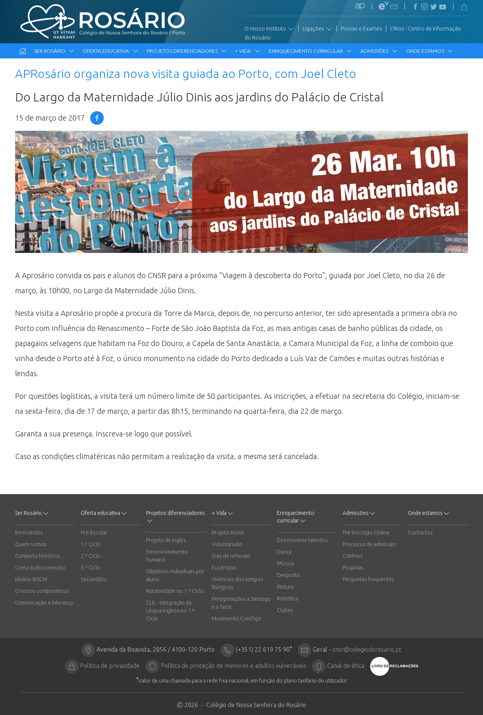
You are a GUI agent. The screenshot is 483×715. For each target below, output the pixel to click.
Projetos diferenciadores (187, 51)
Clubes (285, 610)
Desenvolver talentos (302, 540)
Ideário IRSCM (31, 579)
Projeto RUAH (228, 533)
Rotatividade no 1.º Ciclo (175, 591)
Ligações (318, 29)
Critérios (353, 556)
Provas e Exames (361, 29)
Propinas (353, 568)
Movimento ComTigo (236, 618)
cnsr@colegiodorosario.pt (366, 649)
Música (285, 563)
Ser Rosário (54, 51)
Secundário (94, 579)
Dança (284, 552)
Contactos (420, 533)
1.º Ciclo (90, 544)
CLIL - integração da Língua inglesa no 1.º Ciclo (170, 611)
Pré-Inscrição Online (366, 533)
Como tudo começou (40, 568)
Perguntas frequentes (368, 579)
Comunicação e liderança (44, 603)
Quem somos (31, 544)
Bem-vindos (29, 533)
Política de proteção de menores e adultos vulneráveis (233, 665)
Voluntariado (227, 544)
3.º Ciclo (90, 568)
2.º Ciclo (90, 556)
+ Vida (248, 51)
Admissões (379, 51)
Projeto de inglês (166, 540)
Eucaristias (224, 568)
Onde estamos (430, 51)
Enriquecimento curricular (311, 51)
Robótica (287, 599)
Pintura (285, 587)
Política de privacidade (110, 665)
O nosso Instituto (270, 29)
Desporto (288, 575)
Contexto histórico (37, 556)
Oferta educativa (111, 51)
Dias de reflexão (231, 556)
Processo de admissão (369, 544)
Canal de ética (345, 665)
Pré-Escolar (94, 533)
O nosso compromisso (42, 591)
